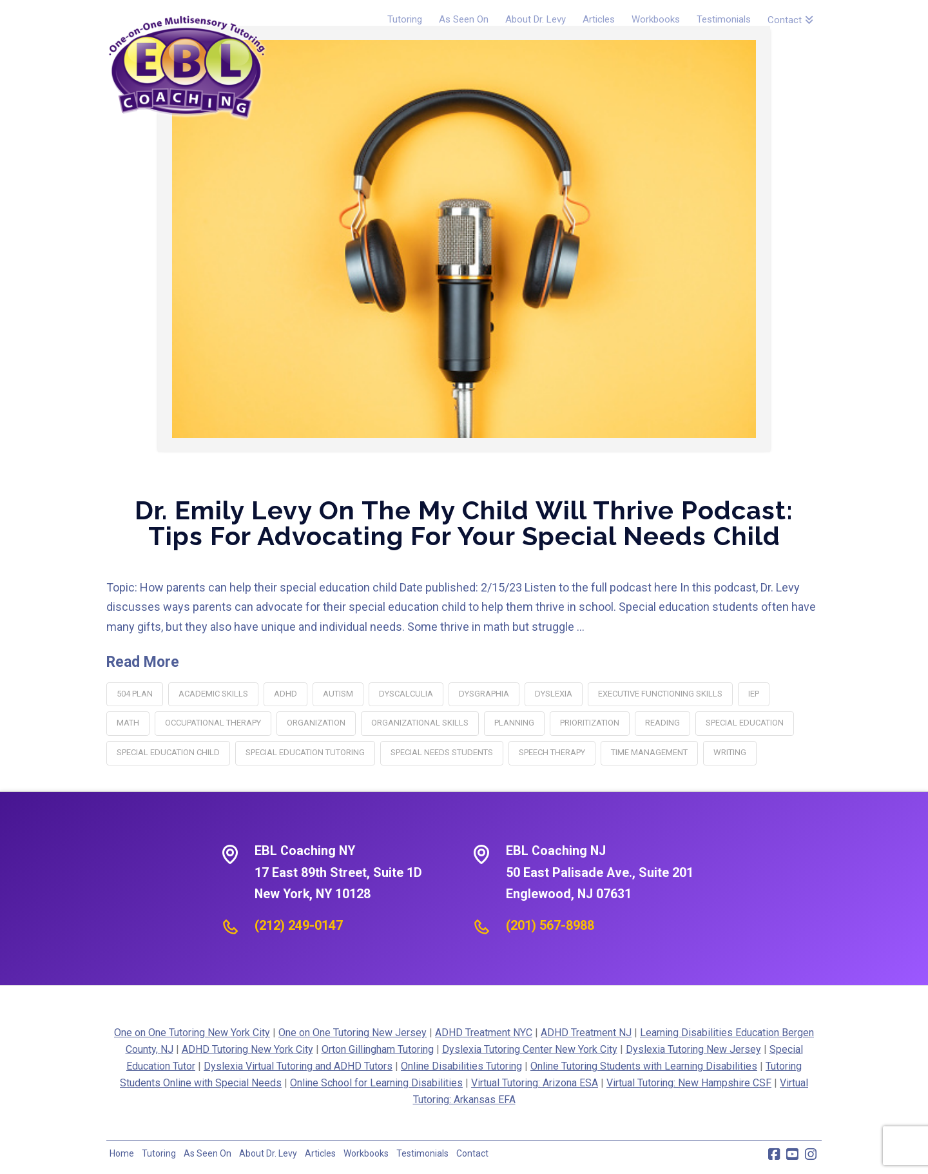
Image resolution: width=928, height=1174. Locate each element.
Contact (472, 1153)
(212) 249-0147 (299, 925)
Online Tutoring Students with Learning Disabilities (643, 1066)
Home (122, 1153)
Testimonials (422, 1153)
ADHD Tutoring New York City (247, 1049)
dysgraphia (484, 693)
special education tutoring (305, 752)
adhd (285, 693)
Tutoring (159, 1153)
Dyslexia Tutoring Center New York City (529, 1049)
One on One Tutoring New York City (192, 1032)
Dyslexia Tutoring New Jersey (693, 1049)
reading (662, 722)
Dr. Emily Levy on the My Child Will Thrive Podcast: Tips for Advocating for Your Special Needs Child (464, 523)
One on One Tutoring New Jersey (352, 1032)
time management (649, 752)
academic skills (213, 693)
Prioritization (589, 722)
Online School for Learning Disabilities (376, 1083)
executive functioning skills (660, 693)
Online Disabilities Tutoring (461, 1066)
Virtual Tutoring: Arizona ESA (534, 1083)
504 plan (135, 693)
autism (338, 693)
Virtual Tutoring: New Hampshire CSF (688, 1083)
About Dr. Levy (268, 1153)
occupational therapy (213, 722)
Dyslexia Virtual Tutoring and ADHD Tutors (298, 1066)
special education (745, 722)
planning (514, 722)
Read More (142, 662)
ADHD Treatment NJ (586, 1032)
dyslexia (553, 693)
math (128, 722)
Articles (320, 1153)
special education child (168, 752)
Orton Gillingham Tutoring (378, 1049)
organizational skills (420, 722)
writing (729, 752)
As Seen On (207, 1153)
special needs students (442, 752)
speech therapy (552, 752)
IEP (753, 693)
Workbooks (366, 1153)
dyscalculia (406, 693)
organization (316, 722)
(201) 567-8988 (550, 925)
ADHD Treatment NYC (483, 1032)
